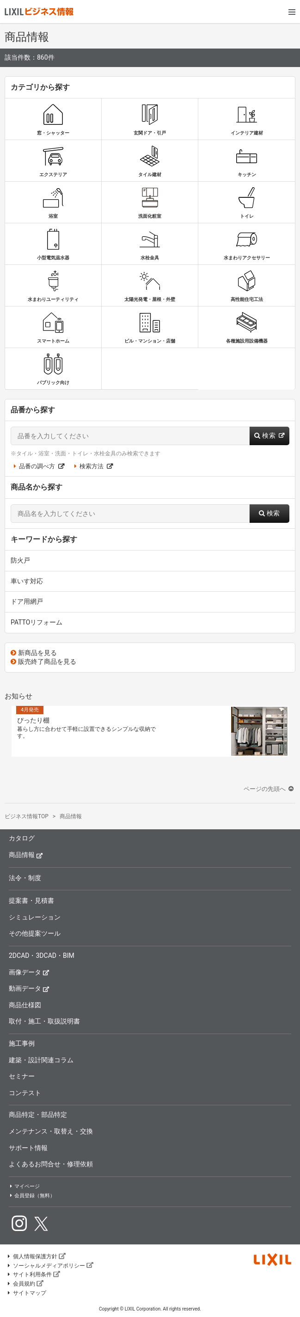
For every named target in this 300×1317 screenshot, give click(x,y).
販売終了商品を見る (43, 661)
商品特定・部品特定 (38, 1114)
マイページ (24, 1186)
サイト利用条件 (33, 1274)
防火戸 (20, 560)
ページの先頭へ (269, 788)
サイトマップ (26, 1293)
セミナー (22, 1076)
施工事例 (22, 1043)
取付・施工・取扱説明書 (44, 1021)
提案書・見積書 (31, 900)
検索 (269, 435)
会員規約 (24, 1283)
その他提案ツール (35, 933)
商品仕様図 (25, 1005)
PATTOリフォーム (36, 622)
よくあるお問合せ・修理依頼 (51, 1164)
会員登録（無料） (32, 1196)
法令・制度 (25, 878)
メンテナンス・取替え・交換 (51, 1131)
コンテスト (25, 1092)
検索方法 (92, 466)
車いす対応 (27, 581)
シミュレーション (35, 917)
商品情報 (26, 854)
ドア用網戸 (27, 601)
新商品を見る (34, 652)
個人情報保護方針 (36, 1256)
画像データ (29, 972)
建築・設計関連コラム (41, 1060)
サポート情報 (28, 1148)
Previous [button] (5, 730)
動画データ (29, 988)
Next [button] (295, 730)
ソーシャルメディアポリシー (49, 1265)
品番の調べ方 (37, 466)
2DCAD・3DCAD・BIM (41, 955)
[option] (150, 731)
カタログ (22, 838)
